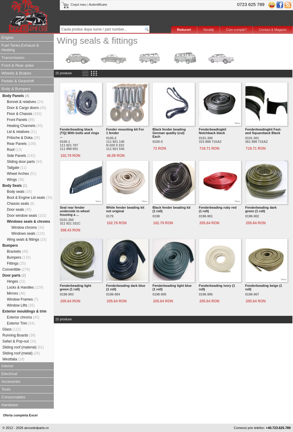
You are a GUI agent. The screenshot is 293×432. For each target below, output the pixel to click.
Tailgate (17, 168)
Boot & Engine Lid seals (29, 197)
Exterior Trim (21, 323)
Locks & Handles (25, 287)
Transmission (13, 57)
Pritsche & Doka (23, 138)
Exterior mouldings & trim (24, 311)
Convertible (16, 269)
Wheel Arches (21, 174)
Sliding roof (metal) (21, 353)
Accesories (11, 381)
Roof (14, 150)
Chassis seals (20, 203)
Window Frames (22, 299)
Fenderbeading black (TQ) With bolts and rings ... (79, 133)
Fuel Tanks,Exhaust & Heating (20, 47)
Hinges (16, 281)
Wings (15, 180)
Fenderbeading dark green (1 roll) (261, 209)
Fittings (16, 263)
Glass (11, 329)
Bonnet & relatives (25, 102)
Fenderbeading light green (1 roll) (75, 287)
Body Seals (14, 186)
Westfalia (13, 359)
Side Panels (21, 156)
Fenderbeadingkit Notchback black (212, 131)
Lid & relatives (22, 132)
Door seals (19, 209)
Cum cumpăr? (236, 29)
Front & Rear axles (17, 65)
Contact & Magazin (273, 29)
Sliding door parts (24, 162)
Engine (7, 37)
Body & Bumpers (16, 89)
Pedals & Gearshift (17, 81)
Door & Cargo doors (26, 108)
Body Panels (15, 96)
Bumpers (10, 245)
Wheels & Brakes (16, 73)
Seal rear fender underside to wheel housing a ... (75, 211)
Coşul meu (74, 4)
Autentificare (98, 4)
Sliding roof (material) (23, 347)
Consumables (13, 397)
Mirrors (16, 293)
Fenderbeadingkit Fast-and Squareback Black (263, 131)
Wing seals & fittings (27, 239)
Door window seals (26, 215)
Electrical (9, 374)
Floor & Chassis (24, 114)
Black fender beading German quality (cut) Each (169, 133)
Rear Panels (21, 144)
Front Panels (21, 120)
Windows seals (28, 233)
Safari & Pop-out (19, 341)
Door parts (14, 275)
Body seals (19, 192)
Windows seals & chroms (28, 221)
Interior (7, 366)
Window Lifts (21, 305)
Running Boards (19, 335)
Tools (5, 389)
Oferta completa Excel (20, 415)
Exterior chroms (23, 317)
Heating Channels (25, 126)
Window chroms (27, 227)
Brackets (17, 251)
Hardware (9, 405)
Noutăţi (208, 29)
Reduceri (184, 29)
